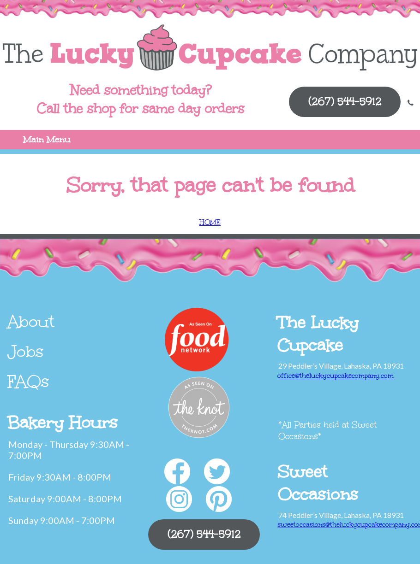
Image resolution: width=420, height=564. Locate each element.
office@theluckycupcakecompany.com (335, 375)
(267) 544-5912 (344, 101)
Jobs (25, 352)
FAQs (28, 381)
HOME (210, 222)
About (30, 322)
